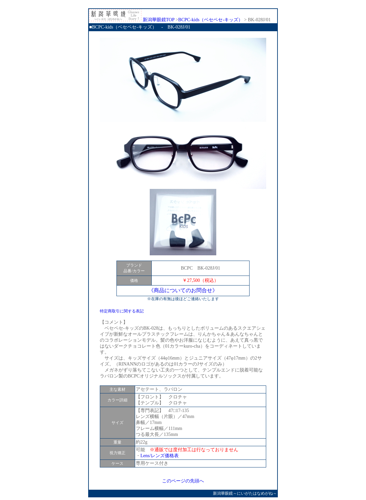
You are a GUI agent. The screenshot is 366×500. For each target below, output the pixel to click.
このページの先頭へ (183, 480)
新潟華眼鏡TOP (131, 19)
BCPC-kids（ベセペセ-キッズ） (210, 19)
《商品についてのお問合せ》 (183, 290)
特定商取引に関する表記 (122, 311)
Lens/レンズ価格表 (159, 455)
